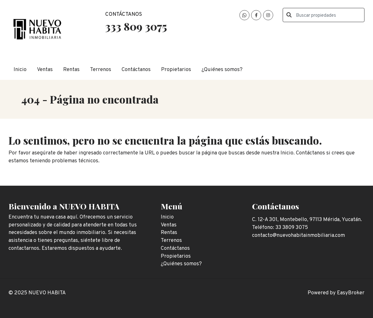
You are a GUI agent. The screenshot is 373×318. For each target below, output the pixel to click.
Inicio (20, 69)
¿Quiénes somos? (222, 69)
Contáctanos (136, 69)
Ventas (45, 69)
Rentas (71, 69)
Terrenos (100, 69)
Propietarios (176, 69)
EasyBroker (350, 293)
